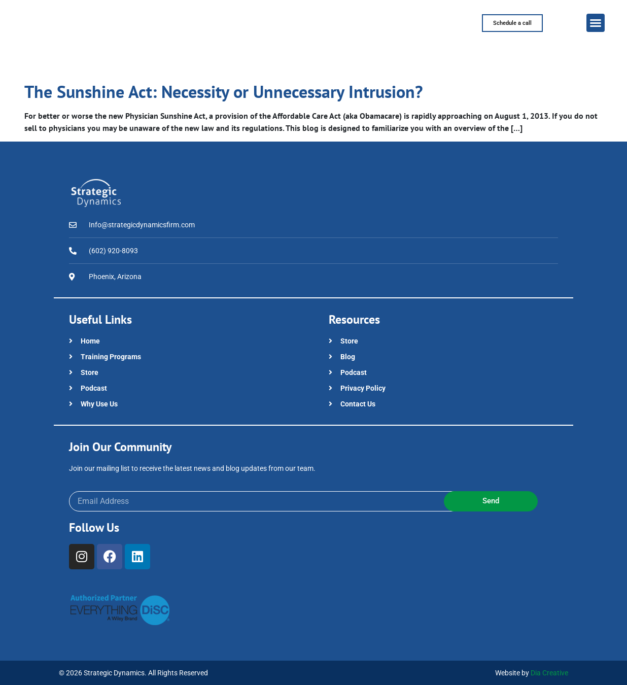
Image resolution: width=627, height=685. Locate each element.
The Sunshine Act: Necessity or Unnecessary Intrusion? (223, 91)
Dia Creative (549, 673)
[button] (595, 23)
